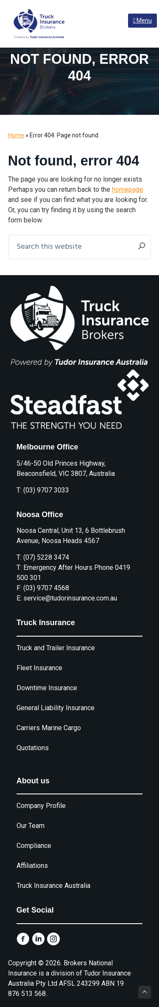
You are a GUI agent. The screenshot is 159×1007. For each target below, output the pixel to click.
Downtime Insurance (47, 688)
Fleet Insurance (39, 668)
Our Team (31, 826)
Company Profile (41, 806)
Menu (142, 20)
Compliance (34, 846)
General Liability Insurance (56, 708)
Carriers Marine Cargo (49, 728)
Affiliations (32, 866)
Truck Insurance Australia (53, 886)
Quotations (33, 748)
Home (16, 135)
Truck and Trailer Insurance (56, 648)
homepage (127, 189)
